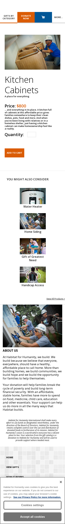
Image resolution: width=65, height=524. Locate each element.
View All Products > (55, 298)
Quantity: (14, 134)
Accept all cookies (32, 516)
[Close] (61, 482)
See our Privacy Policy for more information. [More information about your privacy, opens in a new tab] (37, 497)
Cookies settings (32, 505)
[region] (32, 500)
